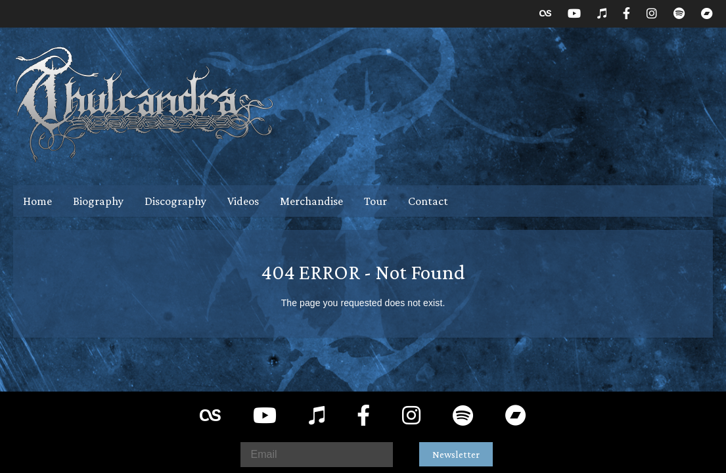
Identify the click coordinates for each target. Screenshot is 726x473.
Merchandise (311, 201)
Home (37, 201)
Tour (375, 201)
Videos (243, 201)
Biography (98, 201)
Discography (175, 201)
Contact (428, 201)
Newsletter (456, 454)
